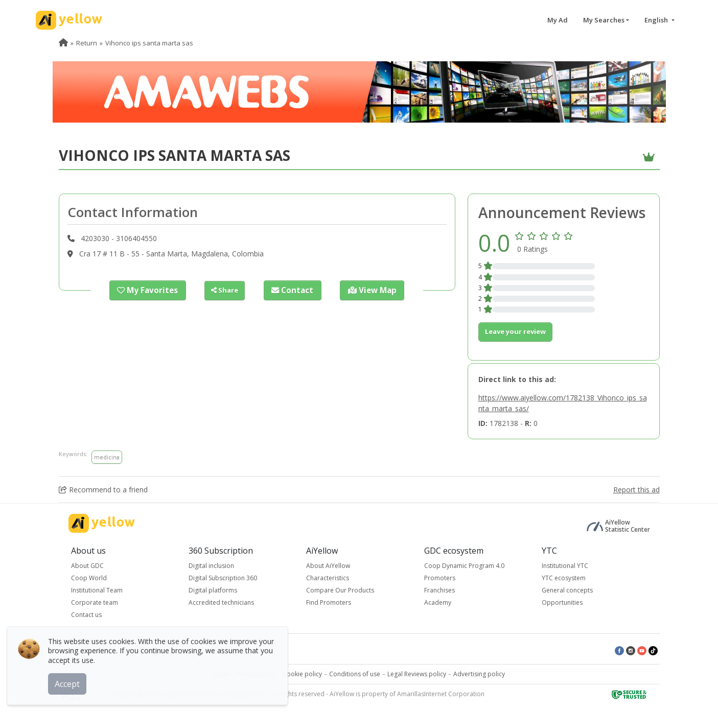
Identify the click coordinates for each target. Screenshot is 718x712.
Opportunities (562, 602)
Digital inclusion (211, 565)
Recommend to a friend (103, 489)
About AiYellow (328, 565)
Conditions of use (354, 674)
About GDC (87, 565)
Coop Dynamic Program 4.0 (464, 565)
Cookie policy (302, 674)
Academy (437, 602)
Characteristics (327, 578)
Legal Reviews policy (416, 674)
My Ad (557, 20)
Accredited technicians (221, 602)
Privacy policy (255, 674)
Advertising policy (479, 674)
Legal (221, 674)
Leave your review (515, 331)
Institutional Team (97, 590)
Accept (70, 680)
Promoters (439, 578)
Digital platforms (213, 590)
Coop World (89, 578)
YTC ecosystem (564, 578)
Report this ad (636, 489)
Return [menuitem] (86, 43)
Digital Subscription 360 (223, 578)
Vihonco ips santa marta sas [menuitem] (149, 43)
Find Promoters (328, 602)
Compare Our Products (340, 590)
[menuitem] (63, 43)
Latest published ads (214, 650)
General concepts (567, 590)
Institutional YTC (565, 565)
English (656, 20)
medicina (107, 457)
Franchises (439, 590)
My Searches (603, 20)
